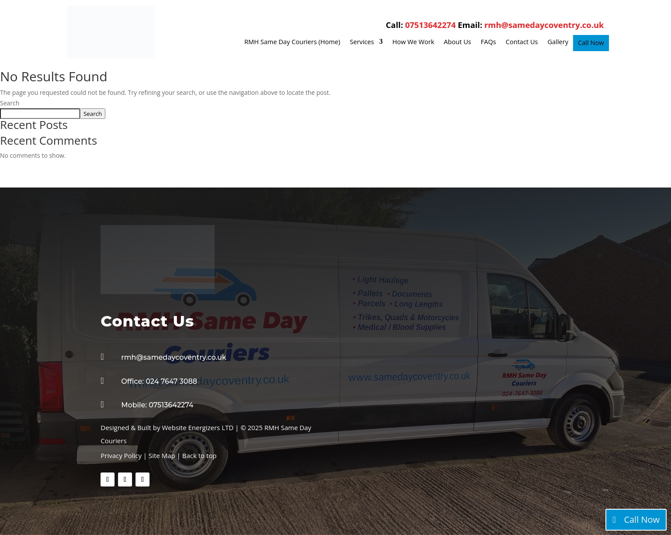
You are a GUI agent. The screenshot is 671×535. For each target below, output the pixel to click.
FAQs (488, 42)
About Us (457, 42)
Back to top (199, 455)
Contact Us (522, 42)
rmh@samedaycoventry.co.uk (544, 24)
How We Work (413, 42)
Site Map (163, 455)
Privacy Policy (121, 455)
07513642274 (430, 24)
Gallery (558, 42)
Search (9, 103)
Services (362, 42)
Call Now (591, 43)
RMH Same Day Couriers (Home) (292, 42)
